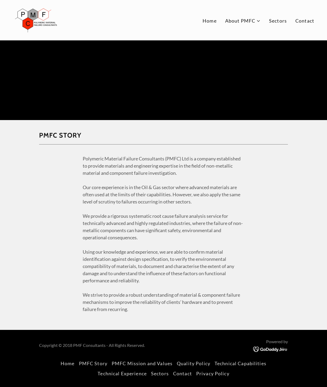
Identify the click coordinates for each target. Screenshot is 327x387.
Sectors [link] (278, 21)
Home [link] (210, 21)
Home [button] (68, 363)
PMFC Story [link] (93, 363)
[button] (243, 20)
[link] (35, 20)
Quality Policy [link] (193, 363)
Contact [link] (304, 21)
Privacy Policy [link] (212, 373)
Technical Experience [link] (122, 373)
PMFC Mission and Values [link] (142, 363)
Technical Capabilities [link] (240, 363)
